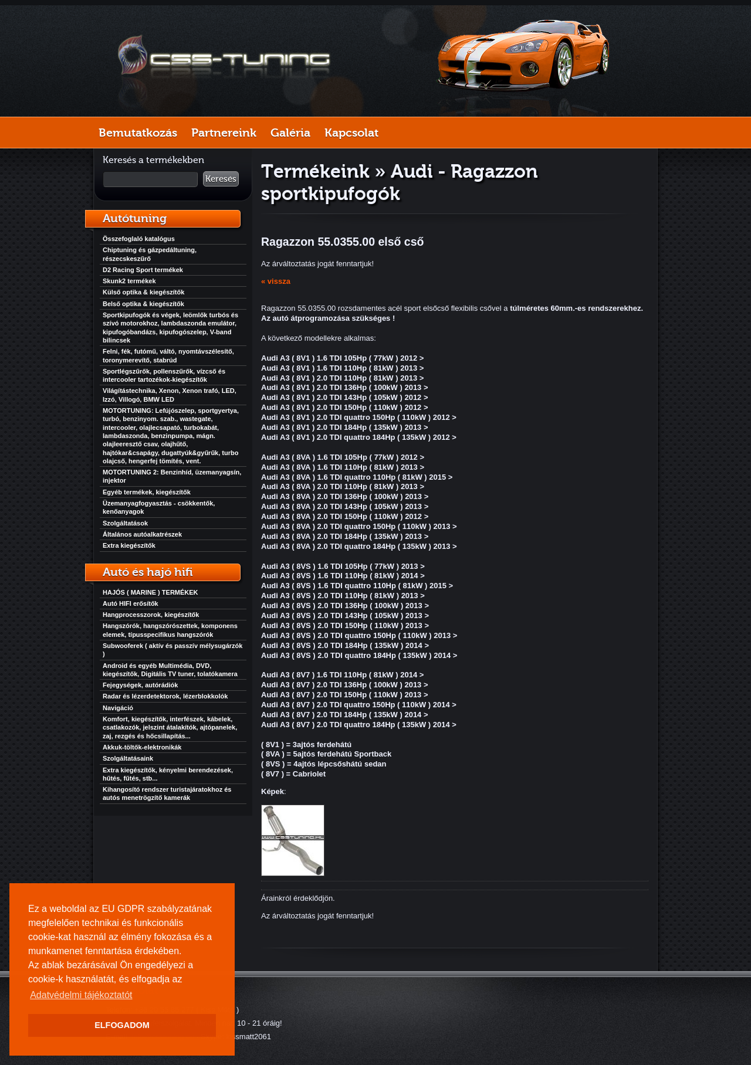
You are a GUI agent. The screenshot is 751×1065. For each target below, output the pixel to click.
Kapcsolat (351, 133)
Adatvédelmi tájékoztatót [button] (81, 995)
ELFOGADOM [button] (122, 1025)
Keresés (220, 179)
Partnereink (223, 133)
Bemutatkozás (138, 133)
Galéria (290, 133)
